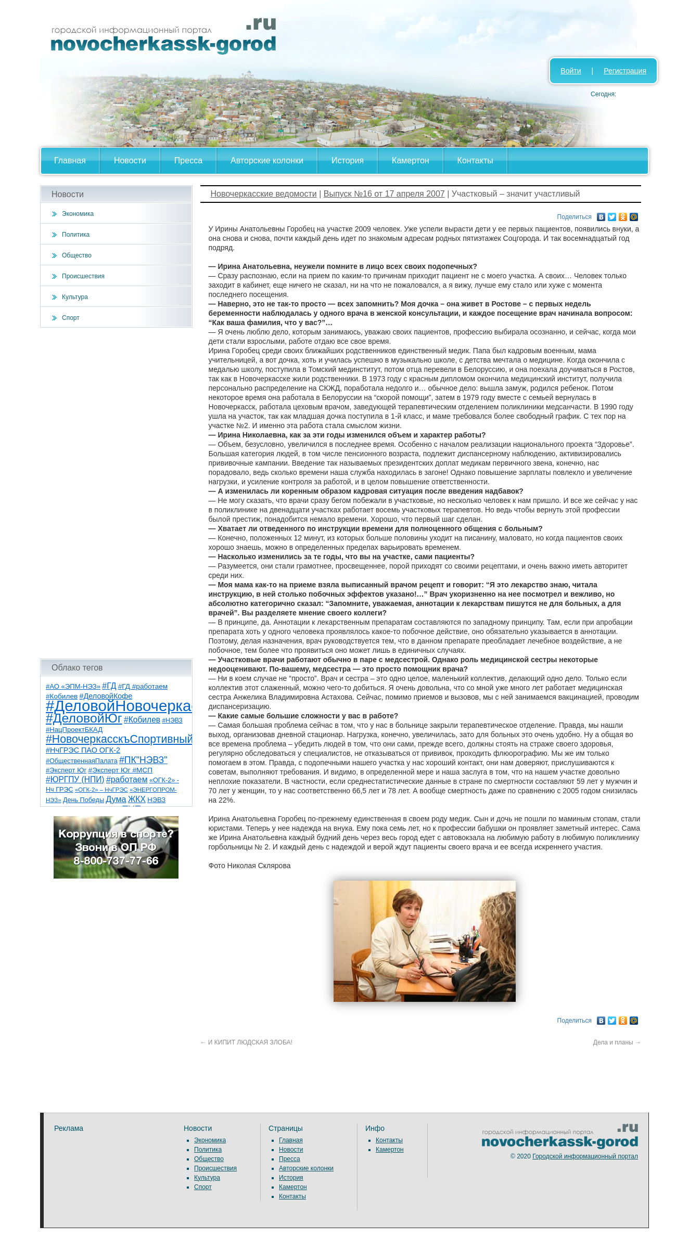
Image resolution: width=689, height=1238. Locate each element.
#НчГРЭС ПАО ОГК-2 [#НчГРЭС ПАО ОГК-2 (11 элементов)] (83, 750)
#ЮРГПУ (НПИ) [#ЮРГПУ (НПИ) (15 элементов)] (75, 779)
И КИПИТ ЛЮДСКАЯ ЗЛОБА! (246, 1042)
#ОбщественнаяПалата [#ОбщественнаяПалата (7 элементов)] (82, 761)
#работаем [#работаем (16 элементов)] (127, 779)
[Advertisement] (116, 493)
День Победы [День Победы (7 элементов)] (83, 800)
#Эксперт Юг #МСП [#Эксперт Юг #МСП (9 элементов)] (120, 770)
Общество (77, 255)
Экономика (78, 213)
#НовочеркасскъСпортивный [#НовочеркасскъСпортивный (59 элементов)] (120, 739)
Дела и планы (617, 1042)
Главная (70, 160)
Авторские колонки (267, 160)
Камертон (410, 160)
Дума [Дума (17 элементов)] (116, 799)
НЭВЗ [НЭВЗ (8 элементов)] (156, 800)
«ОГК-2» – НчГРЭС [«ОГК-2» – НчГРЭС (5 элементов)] (101, 789)
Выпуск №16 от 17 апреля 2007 (384, 193)
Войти (570, 71)
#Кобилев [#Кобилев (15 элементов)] (142, 719)
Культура (75, 297)
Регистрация (625, 71)
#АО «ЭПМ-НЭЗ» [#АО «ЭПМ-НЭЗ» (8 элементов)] (73, 686)
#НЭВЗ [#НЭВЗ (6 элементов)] (172, 720)
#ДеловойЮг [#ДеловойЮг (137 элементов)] (84, 718)
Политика (76, 234)
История (347, 160)
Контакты (475, 160)
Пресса (188, 160)
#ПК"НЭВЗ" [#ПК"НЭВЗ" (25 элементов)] (143, 760)
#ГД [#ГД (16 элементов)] (109, 685)
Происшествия (83, 276)
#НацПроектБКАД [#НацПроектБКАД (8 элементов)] (74, 729)
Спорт (71, 317)
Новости (130, 160)
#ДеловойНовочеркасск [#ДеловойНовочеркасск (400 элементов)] (129, 705)
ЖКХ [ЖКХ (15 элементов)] (137, 799)
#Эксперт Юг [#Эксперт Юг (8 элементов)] (66, 770)
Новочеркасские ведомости (264, 193)
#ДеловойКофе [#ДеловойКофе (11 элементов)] (106, 696)
